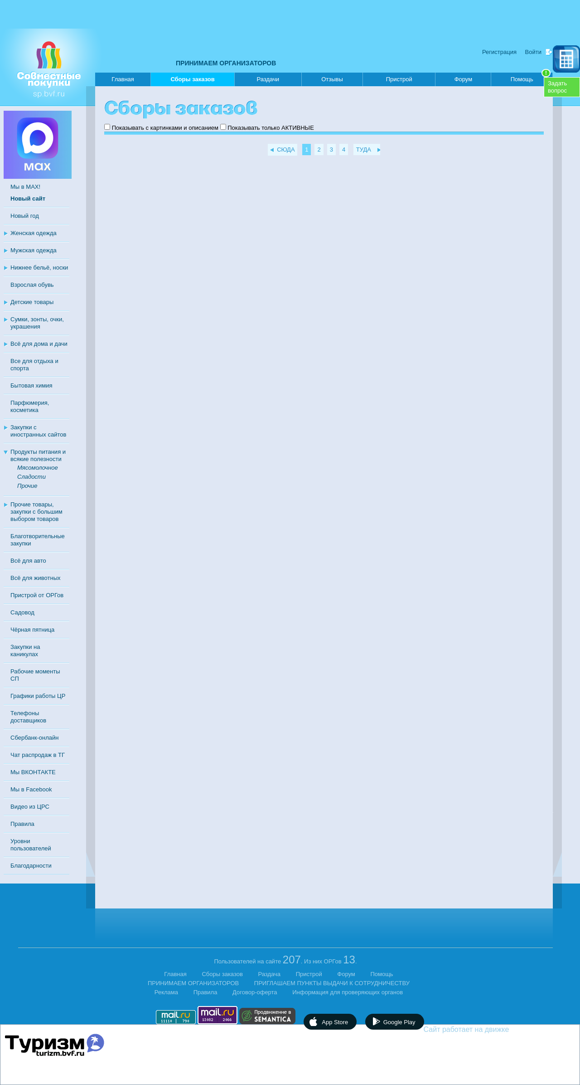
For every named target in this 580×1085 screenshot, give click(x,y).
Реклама (166, 992)
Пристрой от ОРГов (36, 595)
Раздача (269, 974)
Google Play (399, 1022)
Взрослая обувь (32, 284)
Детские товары (31, 302)
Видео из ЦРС (29, 806)
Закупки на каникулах (25, 650)
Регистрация (499, 52)
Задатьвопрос (557, 87)
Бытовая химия (31, 385)
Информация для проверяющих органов (347, 992)
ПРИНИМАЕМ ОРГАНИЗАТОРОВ (226, 63)
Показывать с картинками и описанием (165, 127)
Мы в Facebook (31, 789)
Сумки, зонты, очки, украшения (37, 323)
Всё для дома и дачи (39, 343)
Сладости (31, 476)
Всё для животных (35, 577)
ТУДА (363, 149)
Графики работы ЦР (37, 695)
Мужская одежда (33, 250)
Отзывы (332, 79)
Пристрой (399, 79)
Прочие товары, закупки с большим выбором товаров (36, 511)
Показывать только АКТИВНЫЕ (270, 127)
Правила (22, 823)
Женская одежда (33, 233)
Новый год (24, 215)
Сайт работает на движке (486, 1029)
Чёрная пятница (32, 629)
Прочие (27, 485)
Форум (463, 79)
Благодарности (31, 865)
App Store (335, 1022)
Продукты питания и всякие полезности (38, 455)
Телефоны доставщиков (28, 717)
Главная (122, 79)
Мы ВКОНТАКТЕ (33, 772)
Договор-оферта (254, 992)
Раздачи (268, 79)
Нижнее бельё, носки (39, 267)
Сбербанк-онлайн (34, 737)
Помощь (531, 78)
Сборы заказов (192, 81)
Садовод (22, 612)
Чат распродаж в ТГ (37, 754)
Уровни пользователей (30, 845)
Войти (533, 52)
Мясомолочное (37, 467)
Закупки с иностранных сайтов (38, 431)
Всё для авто (28, 560)
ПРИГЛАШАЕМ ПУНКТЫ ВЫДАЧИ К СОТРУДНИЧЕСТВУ (332, 983)
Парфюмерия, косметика (29, 406)
